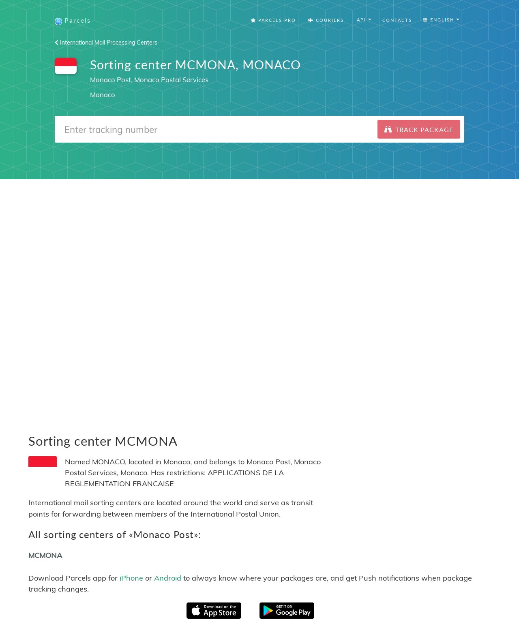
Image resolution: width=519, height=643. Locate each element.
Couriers (326, 20)
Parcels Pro (273, 20)
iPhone (131, 578)
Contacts (397, 20)
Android (167, 578)
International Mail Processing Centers (106, 42)
